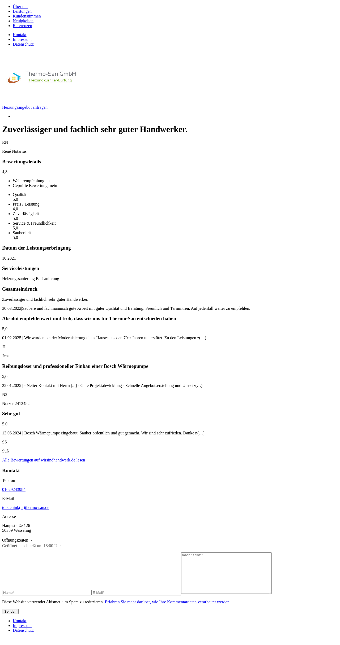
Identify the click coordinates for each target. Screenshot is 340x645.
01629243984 (14, 489)
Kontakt (20, 34)
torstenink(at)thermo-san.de (25, 507)
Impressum (22, 39)
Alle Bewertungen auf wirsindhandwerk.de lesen (43, 460)
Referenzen (22, 25)
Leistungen (22, 11)
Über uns (20, 6)
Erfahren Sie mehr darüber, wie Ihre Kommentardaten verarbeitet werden (167, 610)
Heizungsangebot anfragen (25, 107)
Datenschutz (23, 44)
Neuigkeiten (23, 21)
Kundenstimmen (27, 16)
